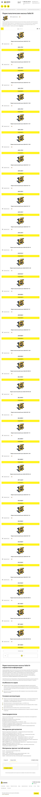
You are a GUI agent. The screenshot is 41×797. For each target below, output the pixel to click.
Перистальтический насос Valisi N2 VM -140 (20, 268)
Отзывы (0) (6, 760)
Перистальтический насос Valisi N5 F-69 (20, 536)
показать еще (20, 651)
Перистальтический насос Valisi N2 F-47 (20, 206)
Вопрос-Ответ (13, 760)
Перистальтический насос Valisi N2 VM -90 (20, 247)
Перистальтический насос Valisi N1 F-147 (20, 123)
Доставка (30, 786)
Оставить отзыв (34, 760)
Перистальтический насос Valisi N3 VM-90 (20, 371)
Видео (38, 786)
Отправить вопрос (8, 768)
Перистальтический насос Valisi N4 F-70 (20, 433)
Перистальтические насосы (21, 9)
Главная (2, 9)
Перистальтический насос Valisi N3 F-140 (20, 350)
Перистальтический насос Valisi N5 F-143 (20, 577)
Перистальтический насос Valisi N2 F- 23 (20, 165)
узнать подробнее (5, 794)
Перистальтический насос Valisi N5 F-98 (20, 556)
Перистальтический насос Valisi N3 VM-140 (20, 391)
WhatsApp (35, 783)
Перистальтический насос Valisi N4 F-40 (20, 412)
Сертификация (3, 788)
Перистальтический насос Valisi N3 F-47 (20, 309)
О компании (3, 786)
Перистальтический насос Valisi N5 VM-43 (20, 598)
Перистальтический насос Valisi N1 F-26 (20, 41)
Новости (7, 786)
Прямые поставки (14, 786)
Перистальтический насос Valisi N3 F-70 (20, 330)
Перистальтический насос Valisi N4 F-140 (20, 453)
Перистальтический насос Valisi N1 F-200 (20, 144)
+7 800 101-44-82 (26, 1)
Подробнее (21, 25)
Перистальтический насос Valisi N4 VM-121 (20, 474)
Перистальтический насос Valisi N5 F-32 (20, 494)
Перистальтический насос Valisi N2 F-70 (20, 227)
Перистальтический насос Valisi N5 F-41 (20, 515)
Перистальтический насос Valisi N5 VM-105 (20, 639)
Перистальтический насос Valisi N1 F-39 (20, 62)
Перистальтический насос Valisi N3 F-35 (20, 288)
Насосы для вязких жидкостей (10, 9)
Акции (19, 786)
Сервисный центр (25, 786)
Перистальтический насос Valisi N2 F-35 (20, 185)
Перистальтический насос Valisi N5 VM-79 (20, 618)
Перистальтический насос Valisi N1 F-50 (20, 82)
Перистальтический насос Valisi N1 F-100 (20, 103)
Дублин (19, 2)
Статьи (35, 786)
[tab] (37, 28)
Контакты (9, 788)
